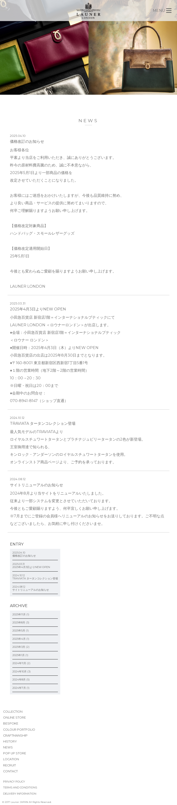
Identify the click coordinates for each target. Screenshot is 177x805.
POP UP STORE (14, 753)
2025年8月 (18, 622)
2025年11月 (19, 614)
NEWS (8, 747)
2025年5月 (18, 630)
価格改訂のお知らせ (27, 141)
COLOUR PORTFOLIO (19, 729)
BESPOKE (10, 723)
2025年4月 (19, 638)
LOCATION (11, 759)
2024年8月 (19, 679)
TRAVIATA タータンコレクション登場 (42, 423)
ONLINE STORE (14, 717)
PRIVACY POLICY (14, 781)
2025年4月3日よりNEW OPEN (38, 309)
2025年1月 (18, 655)
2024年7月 (19, 687)
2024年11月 (19, 663)
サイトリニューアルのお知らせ (36, 485)
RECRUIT (9, 765)
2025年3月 (18, 646)
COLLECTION (13, 711)
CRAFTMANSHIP (15, 735)
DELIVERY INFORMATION (19, 793)
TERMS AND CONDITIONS (20, 787)
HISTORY (10, 741)
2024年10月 (19, 671)
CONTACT (10, 771)
